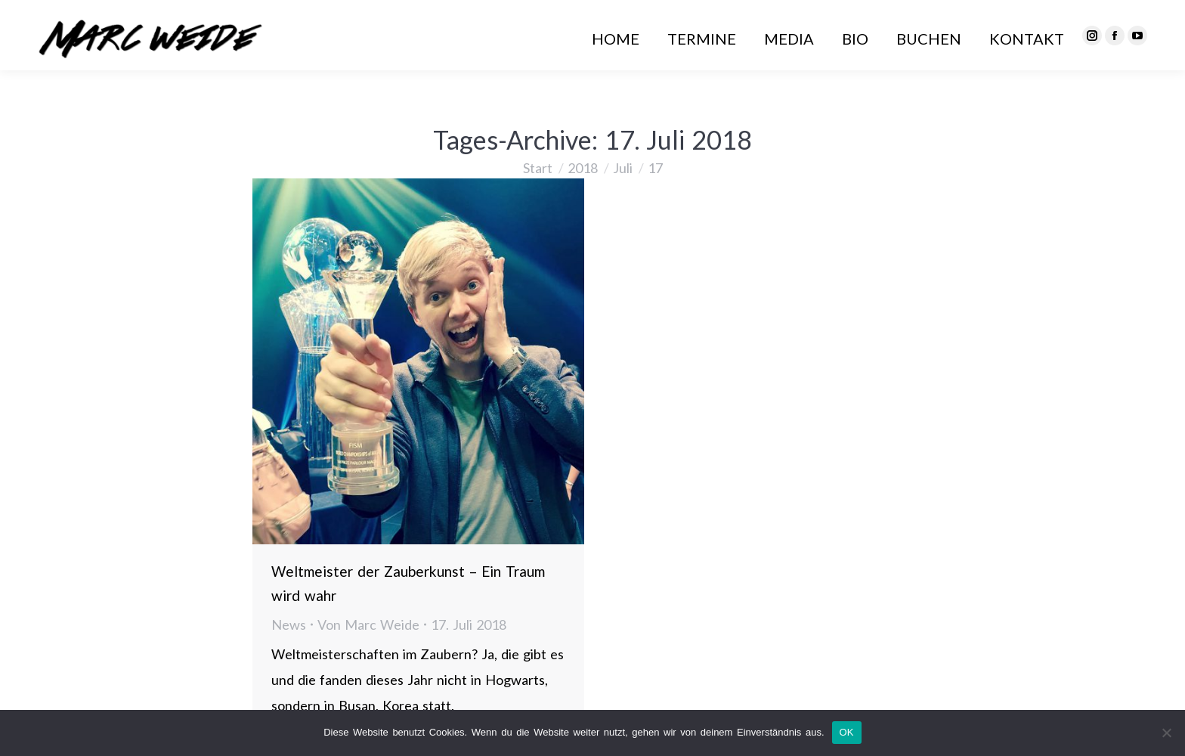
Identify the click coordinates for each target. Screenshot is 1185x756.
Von (368, 624)
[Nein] (1166, 732)
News (288, 624)
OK (847, 732)
